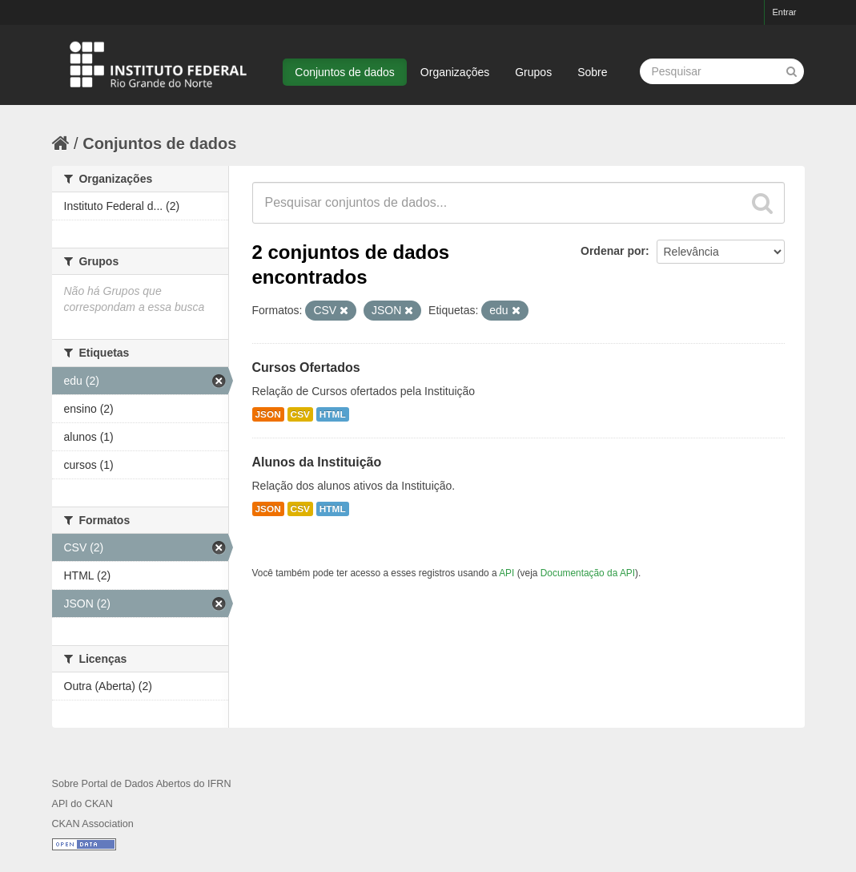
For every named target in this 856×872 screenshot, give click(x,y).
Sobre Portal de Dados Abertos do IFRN (141, 783)
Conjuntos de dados (345, 72)
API (506, 573)
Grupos (533, 72)
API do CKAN (82, 803)
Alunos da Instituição (317, 462)
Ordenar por (613, 250)
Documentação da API (588, 573)
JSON (268, 414)
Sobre (592, 72)
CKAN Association (93, 824)
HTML (332, 414)
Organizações (454, 72)
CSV (300, 414)
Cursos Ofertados (306, 367)
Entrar (785, 12)
